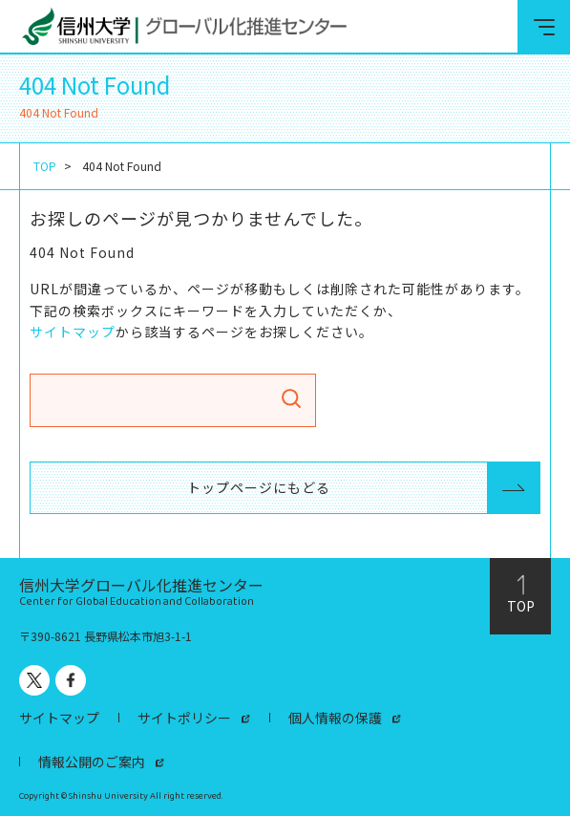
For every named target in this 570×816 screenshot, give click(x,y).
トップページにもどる (258, 487)
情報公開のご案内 (91, 761)
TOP (44, 166)
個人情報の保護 (335, 717)
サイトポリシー (184, 717)
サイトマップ (73, 331)
